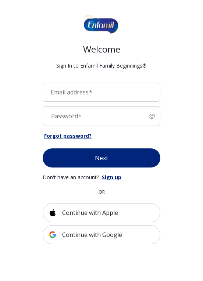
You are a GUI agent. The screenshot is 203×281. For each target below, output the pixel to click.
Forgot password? (68, 135)
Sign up (111, 177)
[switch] (152, 116)
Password (66, 116)
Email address (71, 92)
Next (101, 158)
